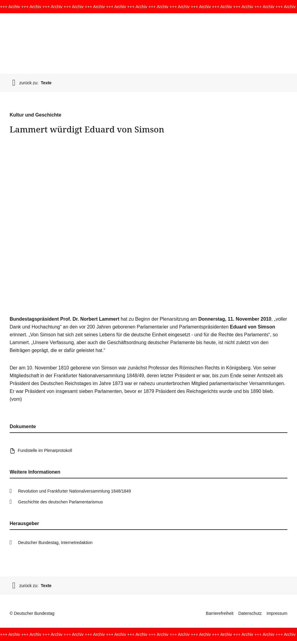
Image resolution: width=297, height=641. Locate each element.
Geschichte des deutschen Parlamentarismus (60, 501)
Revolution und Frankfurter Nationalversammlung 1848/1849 (74, 491)
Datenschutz (250, 613)
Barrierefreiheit (220, 613)
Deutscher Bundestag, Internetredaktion (55, 542)
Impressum (277, 613)
